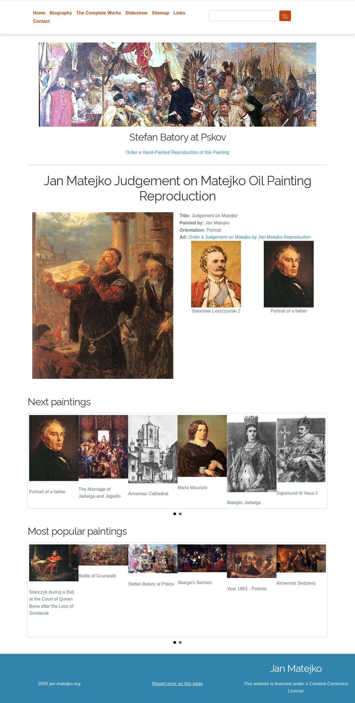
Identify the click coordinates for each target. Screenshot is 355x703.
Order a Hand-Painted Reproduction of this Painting (177, 152)
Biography (61, 13)
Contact (41, 21)
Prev (36, 461)
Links (180, 13)
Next (318, 461)
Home (39, 13)
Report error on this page (177, 683)
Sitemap (160, 13)
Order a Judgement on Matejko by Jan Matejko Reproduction (249, 237)
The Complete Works (98, 13)
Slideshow (136, 13)
